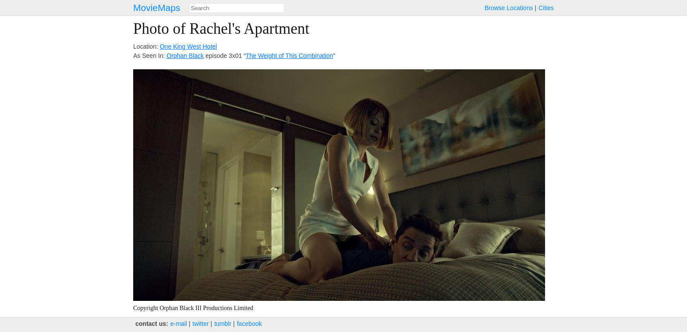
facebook (249, 323)
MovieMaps (156, 7)
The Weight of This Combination (289, 55)
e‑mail (178, 323)
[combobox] (236, 8)
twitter (200, 323)
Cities (546, 7)
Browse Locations (509, 7)
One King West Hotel (188, 46)
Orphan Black (185, 55)
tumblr (222, 323)
